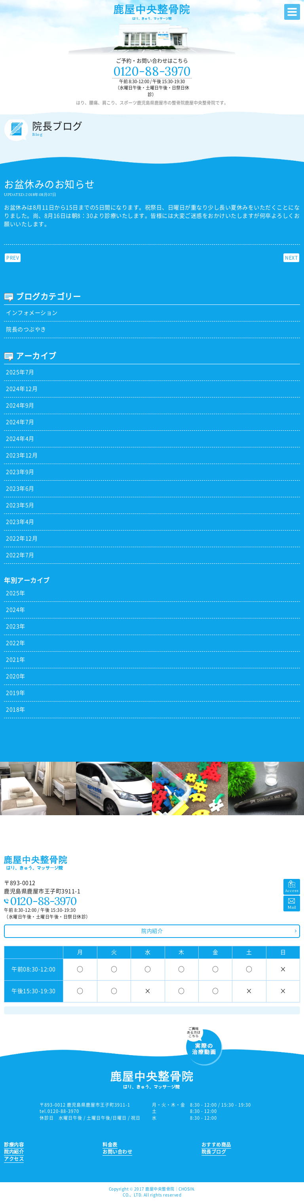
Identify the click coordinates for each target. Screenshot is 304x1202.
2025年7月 (20, 372)
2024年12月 (22, 389)
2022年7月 (20, 555)
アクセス (14, 1158)
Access (291, 890)
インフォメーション (32, 313)
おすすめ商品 (216, 1144)
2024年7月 (20, 422)
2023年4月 (20, 522)
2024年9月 (20, 405)
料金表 (110, 1144)
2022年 (15, 643)
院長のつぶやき (26, 329)
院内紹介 (152, 931)
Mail (292, 907)
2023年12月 (22, 455)
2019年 (15, 693)
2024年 (15, 609)
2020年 (15, 676)
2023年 (15, 626)
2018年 (15, 709)
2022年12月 (22, 538)
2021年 (15, 659)
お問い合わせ (117, 1151)
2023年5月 (20, 505)
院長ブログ (213, 1151)
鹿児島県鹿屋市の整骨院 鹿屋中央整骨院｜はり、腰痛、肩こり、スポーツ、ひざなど (152, 12)
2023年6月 (20, 488)
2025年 (15, 593)
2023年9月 (20, 472)
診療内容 (14, 1144)
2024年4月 (20, 438)
